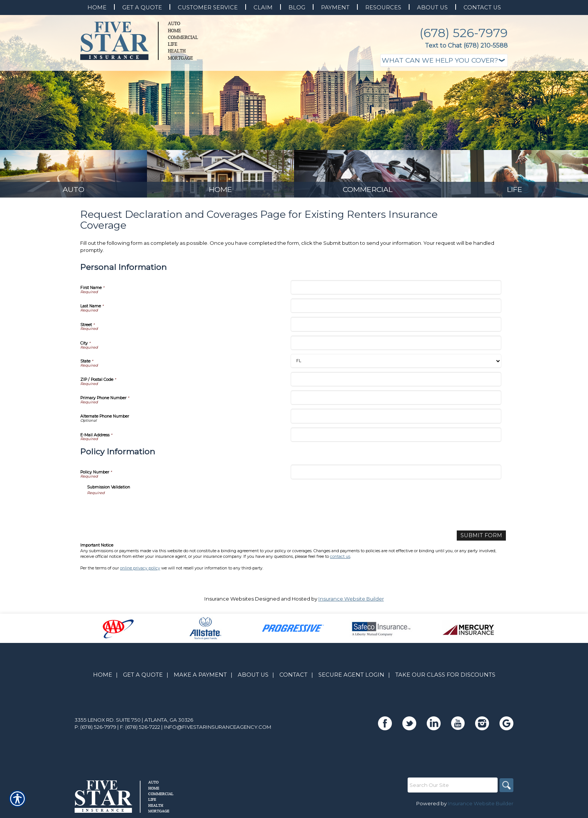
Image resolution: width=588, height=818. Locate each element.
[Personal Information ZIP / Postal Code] (396, 382)
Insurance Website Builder (351, 601)
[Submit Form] (484, 538)
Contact (293, 677)
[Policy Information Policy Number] (396, 474)
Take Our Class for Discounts (445, 677)
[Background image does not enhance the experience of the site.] (73, 175)
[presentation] (144, 513)
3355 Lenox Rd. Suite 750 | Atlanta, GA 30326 (134, 722)
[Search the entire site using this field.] (451, 787)
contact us (340, 558)
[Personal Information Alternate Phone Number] (396, 419)
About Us (253, 677)
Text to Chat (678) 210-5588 (466, 45)
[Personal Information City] (396, 346)
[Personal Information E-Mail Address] (396, 437)
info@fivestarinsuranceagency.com (218, 729)
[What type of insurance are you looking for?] (444, 60)
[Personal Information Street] (396, 327)
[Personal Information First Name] (396, 290)
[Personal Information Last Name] (396, 308)
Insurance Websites (229, 601)
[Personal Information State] (396, 364)
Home (102, 677)
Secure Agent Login (351, 677)
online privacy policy (140, 570)
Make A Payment (200, 677)
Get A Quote (143, 677)
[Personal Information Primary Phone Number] (396, 400)
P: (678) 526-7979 (95, 729)
